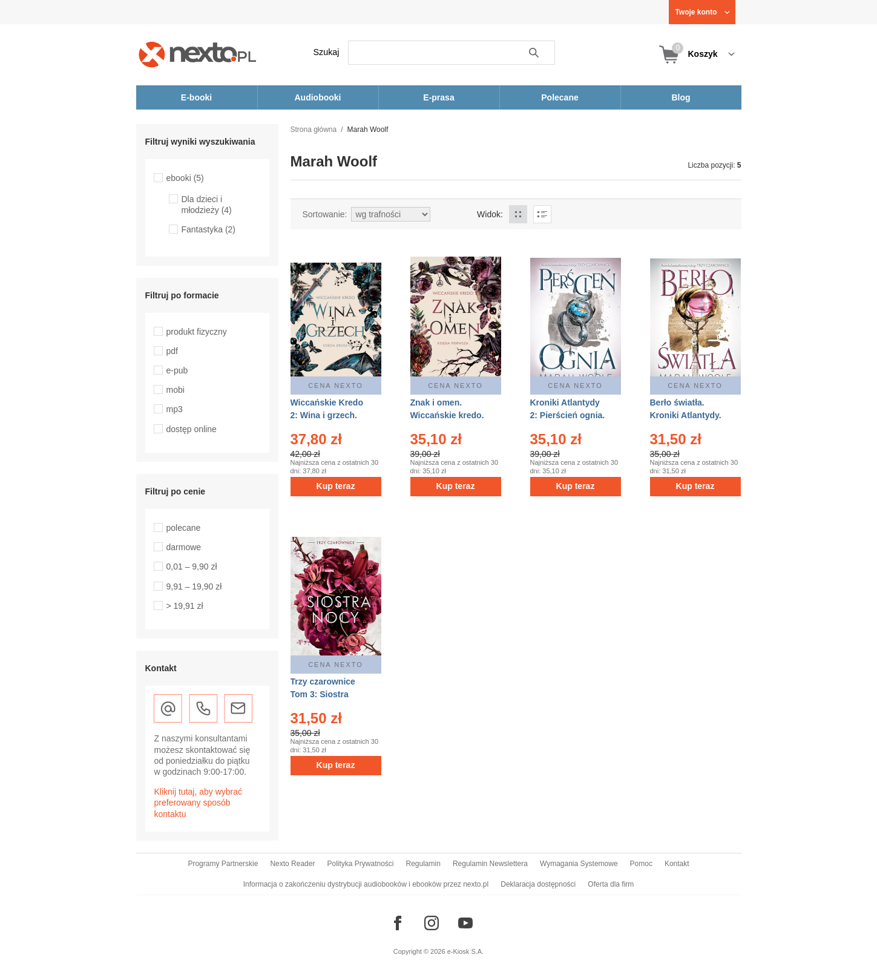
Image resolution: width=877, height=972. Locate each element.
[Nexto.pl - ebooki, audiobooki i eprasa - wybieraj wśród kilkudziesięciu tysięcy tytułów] (197, 54)
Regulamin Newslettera (490, 863)
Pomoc (641, 863)
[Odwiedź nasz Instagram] (431, 923)
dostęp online (191, 429)
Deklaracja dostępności (538, 884)
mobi (175, 390)
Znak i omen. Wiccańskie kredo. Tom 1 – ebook (447, 415)
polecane (183, 528)
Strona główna (314, 129)
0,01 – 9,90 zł (191, 566)
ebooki (185, 178)
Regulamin (423, 863)
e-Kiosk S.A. (465, 951)
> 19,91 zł (184, 606)
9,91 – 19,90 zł (194, 586)
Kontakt (677, 863)
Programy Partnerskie (223, 863)
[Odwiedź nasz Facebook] (397, 923)
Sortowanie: (325, 214)
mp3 (174, 409)
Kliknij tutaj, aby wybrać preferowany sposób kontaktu (198, 802)
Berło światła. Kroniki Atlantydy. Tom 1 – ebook (685, 415)
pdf (172, 351)
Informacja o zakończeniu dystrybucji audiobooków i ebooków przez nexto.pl (366, 884)
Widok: (490, 214)
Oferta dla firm (611, 884)
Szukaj (327, 52)
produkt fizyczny (196, 332)
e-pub (177, 370)
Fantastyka (209, 229)
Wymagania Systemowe (579, 863)
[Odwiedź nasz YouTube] (465, 923)
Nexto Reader (292, 863)
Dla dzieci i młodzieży (207, 204)
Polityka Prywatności (360, 863)
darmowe (184, 547)
